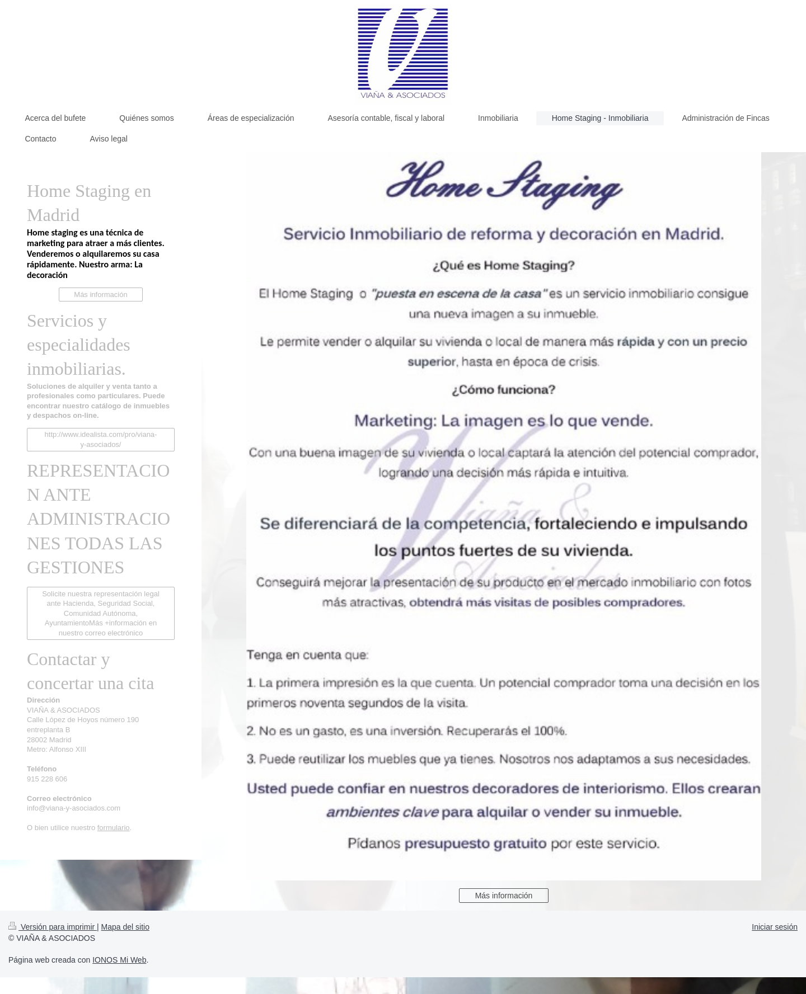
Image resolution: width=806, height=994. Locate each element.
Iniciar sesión (775, 926)
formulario (113, 827)
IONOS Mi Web (119, 959)
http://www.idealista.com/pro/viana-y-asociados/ (101, 439)
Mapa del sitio (125, 926)
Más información (504, 895)
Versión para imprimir (52, 926)
